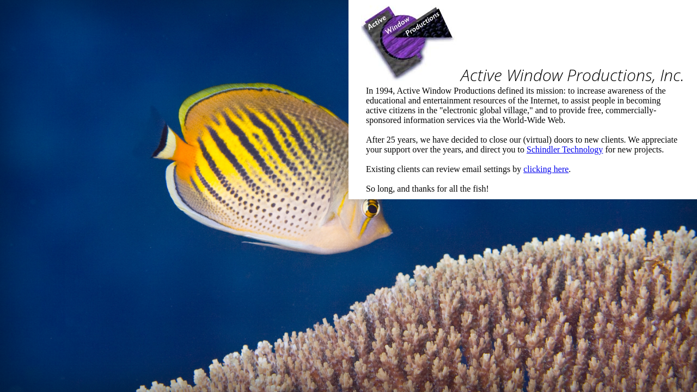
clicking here (545, 169)
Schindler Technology (565, 149)
